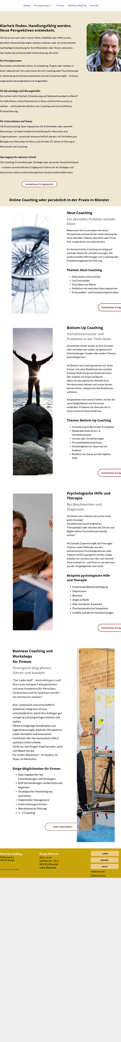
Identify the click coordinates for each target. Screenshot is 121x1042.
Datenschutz (98, 875)
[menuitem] (27, 5)
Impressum (97, 871)
